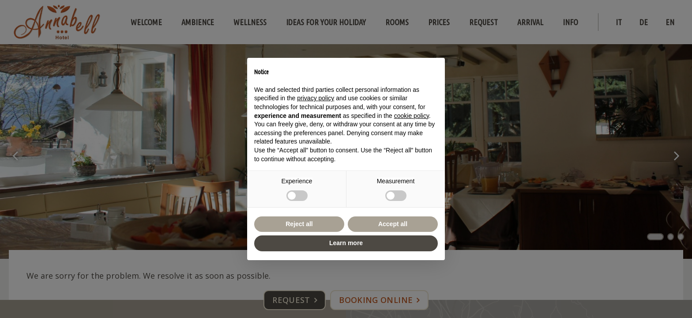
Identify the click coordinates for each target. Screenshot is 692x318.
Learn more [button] (346, 242)
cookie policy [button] (411, 115)
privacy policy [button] (315, 98)
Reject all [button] (299, 223)
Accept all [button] (392, 223)
